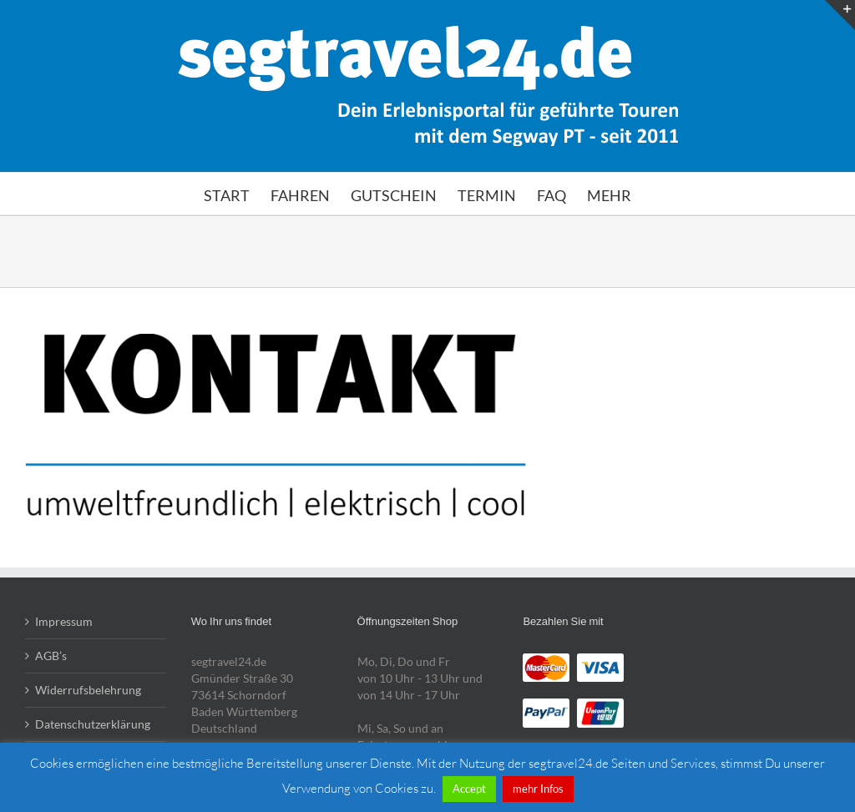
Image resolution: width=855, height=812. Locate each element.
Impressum (64, 621)
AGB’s (51, 655)
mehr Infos (538, 788)
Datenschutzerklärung (92, 724)
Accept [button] (469, 788)
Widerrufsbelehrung (88, 690)
